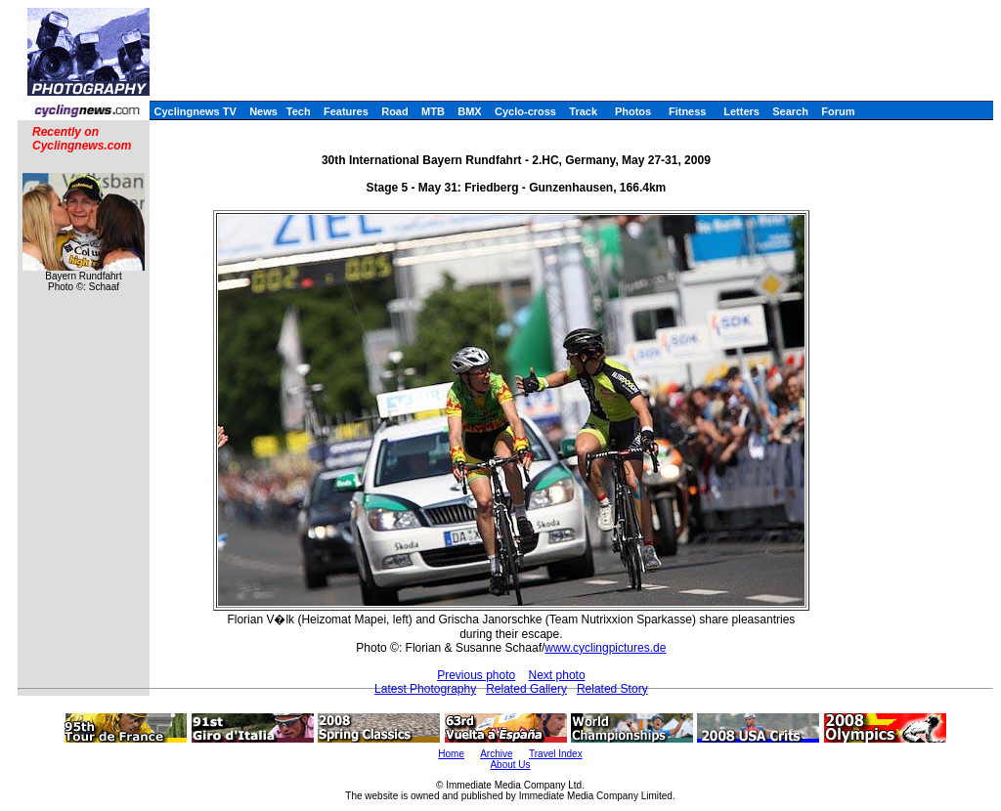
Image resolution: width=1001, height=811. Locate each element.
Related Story (612, 689)
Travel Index (556, 753)
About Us (510, 764)
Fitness (688, 111)
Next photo (557, 675)
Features (346, 111)
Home (451, 753)
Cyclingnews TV (194, 111)
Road (395, 111)
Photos (633, 111)
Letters (741, 111)
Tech (298, 111)
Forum (837, 111)
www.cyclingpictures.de (605, 648)
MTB (433, 111)
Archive (496, 753)
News (263, 111)
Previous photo (476, 675)
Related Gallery (526, 689)
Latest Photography (425, 689)
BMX (469, 111)
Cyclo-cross (525, 111)
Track (583, 111)
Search (790, 111)
